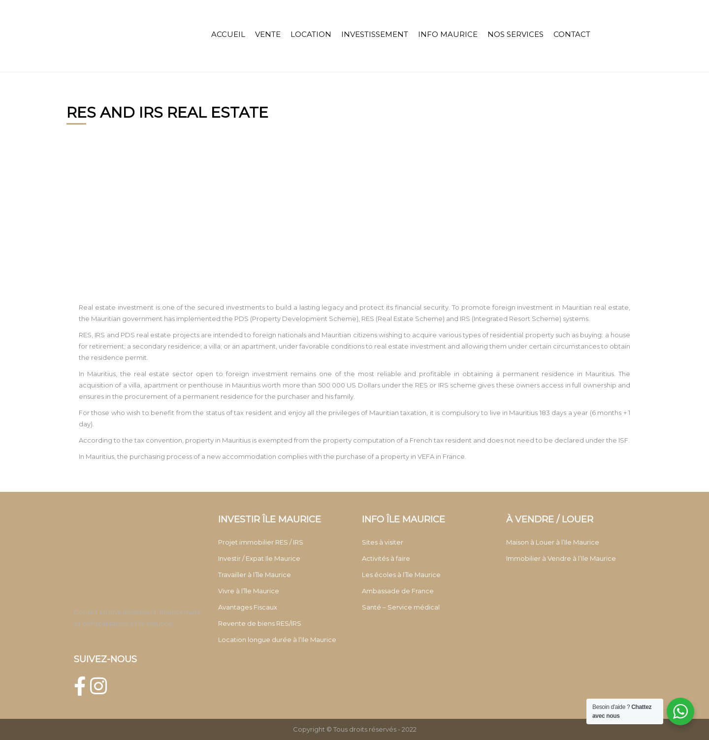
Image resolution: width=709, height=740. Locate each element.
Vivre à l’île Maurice (248, 591)
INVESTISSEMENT (374, 34)
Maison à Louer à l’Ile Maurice (552, 542)
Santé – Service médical (401, 607)
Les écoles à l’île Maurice (401, 575)
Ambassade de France (398, 591)
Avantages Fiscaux (247, 607)
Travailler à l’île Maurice (254, 575)
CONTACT (571, 34)
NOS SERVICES (515, 34)
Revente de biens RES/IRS (259, 623)
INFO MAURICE (448, 34)
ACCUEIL (228, 34)
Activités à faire (386, 558)
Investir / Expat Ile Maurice (259, 558)
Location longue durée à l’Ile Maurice (277, 639)
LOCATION (310, 34)
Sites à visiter (382, 542)
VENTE (268, 34)
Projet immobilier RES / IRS (260, 542)
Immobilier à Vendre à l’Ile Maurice (561, 558)
